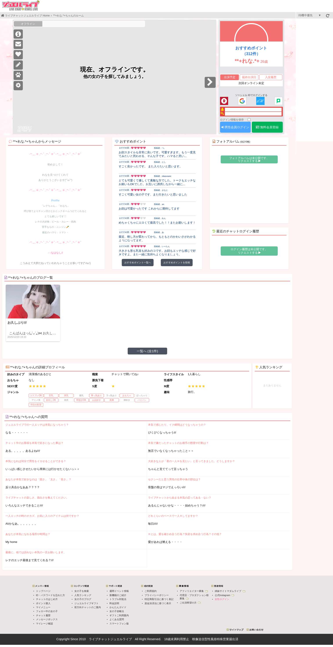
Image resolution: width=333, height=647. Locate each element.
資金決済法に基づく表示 (158, 603)
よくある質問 (116, 619)
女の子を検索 (81, 591)
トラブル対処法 (117, 599)
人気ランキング (82, 595)
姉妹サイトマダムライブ (230, 591)
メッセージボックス (47, 619)
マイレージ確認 (44, 623)
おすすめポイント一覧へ (137, 262)
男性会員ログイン (235, 127)
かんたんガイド (117, 607)
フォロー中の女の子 (47, 611)
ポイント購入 (43, 603)
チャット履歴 (43, 615)
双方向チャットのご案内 (87, 607)
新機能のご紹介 (117, 595)
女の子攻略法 (116, 611)
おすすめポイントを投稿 (176, 262)
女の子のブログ (82, 599)
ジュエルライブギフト (86, 603)
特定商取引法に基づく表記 (159, 599)
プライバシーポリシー (157, 595)
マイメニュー (43, 607)
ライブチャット (99, 639)
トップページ (43, 591)
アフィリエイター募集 (194, 591)
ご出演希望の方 (190, 602)
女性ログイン (222, 599)
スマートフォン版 (119, 623)
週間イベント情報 (119, 591)
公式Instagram (225, 595)
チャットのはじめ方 (47, 599)
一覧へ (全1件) (147, 351)
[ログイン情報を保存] (249, 119)
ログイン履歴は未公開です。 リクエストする (249, 251)
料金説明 (114, 603)
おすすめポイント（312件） (251, 51)
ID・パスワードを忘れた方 (50, 595)
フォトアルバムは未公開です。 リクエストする (249, 159)
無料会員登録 (267, 127)
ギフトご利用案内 (119, 615)
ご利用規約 (151, 591)
